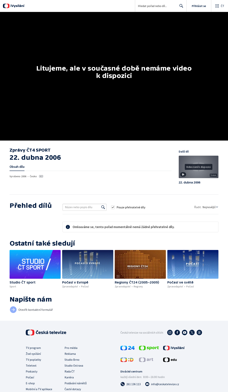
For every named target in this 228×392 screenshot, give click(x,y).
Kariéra (69, 377)
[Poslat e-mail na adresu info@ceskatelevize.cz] (162, 384)
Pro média (71, 348)
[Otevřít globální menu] (219, 6)
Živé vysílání (33, 354)
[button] (198, 168)
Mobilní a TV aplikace (39, 389)
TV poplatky (33, 359)
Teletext (31, 365)
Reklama (70, 354)
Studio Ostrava (74, 365)
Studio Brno (72, 359)
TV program (33, 348)
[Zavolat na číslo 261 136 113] (130, 384)
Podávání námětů (76, 383)
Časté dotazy (73, 389)
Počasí (30, 377)
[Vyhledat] (103, 207)
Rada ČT (70, 371)
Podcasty (31, 371)
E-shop (30, 383)
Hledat (180, 7)
